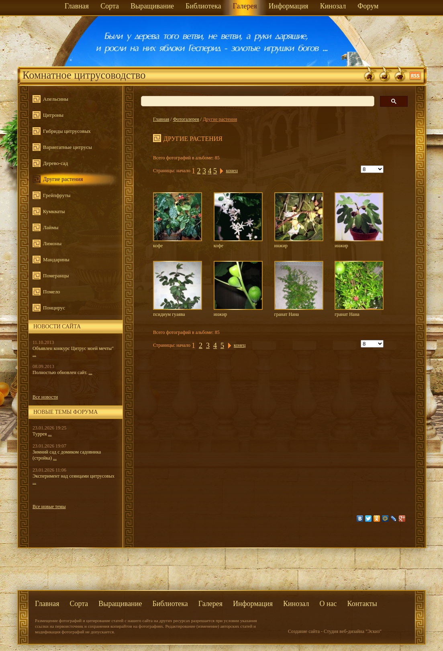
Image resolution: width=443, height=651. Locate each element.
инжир (298, 220)
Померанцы (56, 276)
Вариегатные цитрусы (67, 147)
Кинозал (333, 6)
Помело (51, 292)
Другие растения (63, 179)
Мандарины (56, 259)
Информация (288, 6)
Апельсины (55, 99)
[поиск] (257, 101)
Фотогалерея (186, 119)
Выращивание (152, 6)
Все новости (45, 397)
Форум (367, 6)
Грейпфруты (57, 195)
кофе (177, 220)
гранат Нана (298, 289)
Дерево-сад (55, 163)
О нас (328, 604)
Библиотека (203, 6)
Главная (77, 6)
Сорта (109, 6)
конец (231, 170)
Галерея (245, 6)
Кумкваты (54, 211)
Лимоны (52, 243)
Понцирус (54, 308)
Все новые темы (49, 506)
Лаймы (51, 227)
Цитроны (53, 115)
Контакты (362, 604)
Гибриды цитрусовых (67, 131)
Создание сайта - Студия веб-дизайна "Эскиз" (335, 631)
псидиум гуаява (177, 289)
